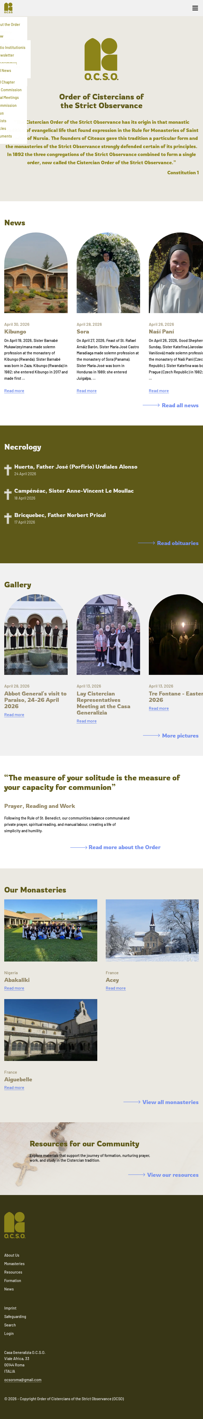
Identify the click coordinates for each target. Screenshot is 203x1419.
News (9, 1289)
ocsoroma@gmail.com (22, 1379)
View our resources (163, 1174)
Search (10, 1325)
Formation (12, 1280)
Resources (13, 1272)
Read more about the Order (115, 847)
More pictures (171, 735)
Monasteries (14, 1263)
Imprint (10, 1308)
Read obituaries (168, 542)
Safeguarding (15, 1316)
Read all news (171, 405)
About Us (11, 1255)
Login (9, 1333)
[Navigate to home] (10, 8)
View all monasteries (161, 1101)
